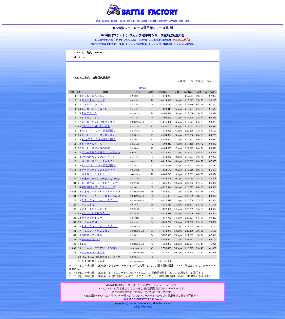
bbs (180, 20)
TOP (98, 20)
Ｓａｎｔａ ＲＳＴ (93, 252)
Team (122, 20)
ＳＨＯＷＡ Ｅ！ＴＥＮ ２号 (100, 182)
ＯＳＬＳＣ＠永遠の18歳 (96, 148)
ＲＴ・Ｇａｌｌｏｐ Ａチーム (100, 200)
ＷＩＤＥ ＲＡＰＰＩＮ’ (96, 174)
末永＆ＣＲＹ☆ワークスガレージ (101, 178)
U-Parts (142, 20)
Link (186, 20)
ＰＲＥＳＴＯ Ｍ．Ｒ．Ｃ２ (98, 134)
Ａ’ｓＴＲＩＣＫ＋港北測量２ (99, 139)
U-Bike (132, 20)
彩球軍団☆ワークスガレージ (98, 187)
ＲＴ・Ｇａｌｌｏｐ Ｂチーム (100, 226)
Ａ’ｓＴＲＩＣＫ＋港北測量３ (99, 165)
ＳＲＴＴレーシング (93, 100)
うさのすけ (88, 204)
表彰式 (142, 87)
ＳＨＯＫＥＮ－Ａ (92, 143)
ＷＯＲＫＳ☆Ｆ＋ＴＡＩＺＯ (98, 161)
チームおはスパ (91, 239)
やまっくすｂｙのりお (94, 208)
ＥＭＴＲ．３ (89, 113)
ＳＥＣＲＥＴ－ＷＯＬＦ (96, 108)
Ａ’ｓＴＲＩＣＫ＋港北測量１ (99, 130)
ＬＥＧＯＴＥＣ (91, 117)
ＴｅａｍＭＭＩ (91, 222)
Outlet (151, 20)
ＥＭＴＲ (87, 243)
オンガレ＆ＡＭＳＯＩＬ (96, 213)
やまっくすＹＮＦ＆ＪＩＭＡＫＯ (101, 191)
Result (106, 20)
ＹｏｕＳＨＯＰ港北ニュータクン (101, 152)
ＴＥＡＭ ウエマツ (93, 104)
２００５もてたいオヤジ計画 (98, 121)
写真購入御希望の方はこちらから (143, 299)
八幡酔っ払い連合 (92, 235)
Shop (114, 20)
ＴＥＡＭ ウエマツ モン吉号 (100, 248)
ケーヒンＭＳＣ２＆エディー (98, 169)
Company (162, 20)
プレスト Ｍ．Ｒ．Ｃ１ (96, 126)
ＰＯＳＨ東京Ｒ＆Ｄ (93, 95)
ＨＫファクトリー (92, 217)
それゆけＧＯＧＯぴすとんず (98, 156)
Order (173, 20)
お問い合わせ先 (143, 306)
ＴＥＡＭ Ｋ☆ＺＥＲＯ (96, 230)
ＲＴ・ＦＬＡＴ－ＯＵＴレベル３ (101, 195)
